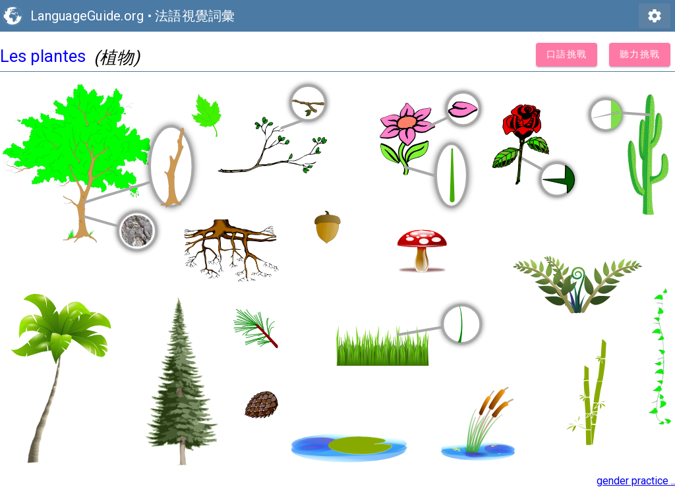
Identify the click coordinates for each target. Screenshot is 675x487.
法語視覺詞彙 (195, 16)
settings (654, 16)
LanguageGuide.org (87, 16)
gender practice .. (636, 480)
